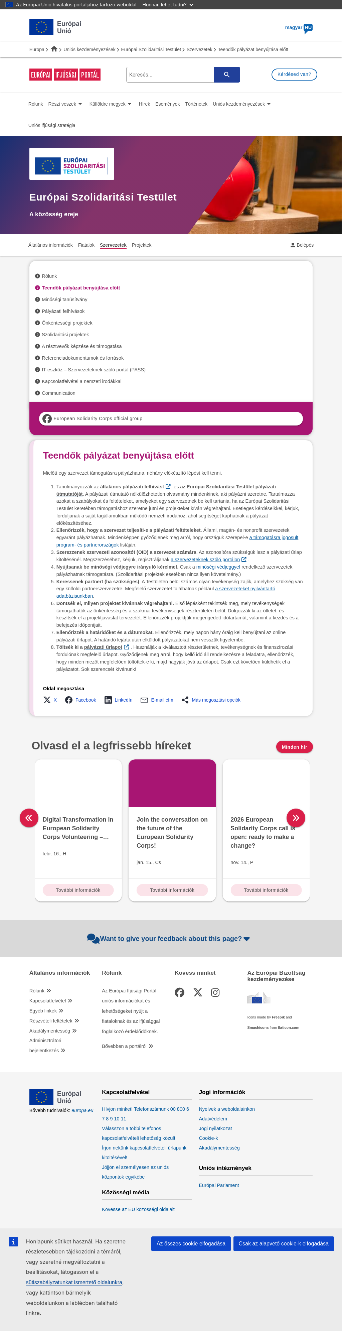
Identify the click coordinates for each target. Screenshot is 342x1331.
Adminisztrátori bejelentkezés (45, 1045)
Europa (36, 49)
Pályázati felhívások (63, 311)
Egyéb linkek (43, 1010)
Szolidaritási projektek (65, 334)
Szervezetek (199, 49)
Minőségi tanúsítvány (64, 299)
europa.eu (82, 1110)
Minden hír (294, 747)
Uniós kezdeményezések (89, 49)
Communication (58, 393)
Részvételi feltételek (50, 1020)
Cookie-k (208, 1138)
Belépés (305, 245)
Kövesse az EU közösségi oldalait (138, 1209)
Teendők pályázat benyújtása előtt (81, 287)
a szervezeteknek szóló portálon (205, 559)
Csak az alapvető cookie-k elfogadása (284, 1243)
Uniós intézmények (225, 1168)
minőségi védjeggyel (218, 567)
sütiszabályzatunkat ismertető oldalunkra (74, 1282)
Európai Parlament (219, 1185)
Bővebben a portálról (124, 1046)
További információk (78, 890)
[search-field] (182, 75)
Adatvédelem (213, 1118)
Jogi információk (222, 1092)
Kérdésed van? (294, 74)
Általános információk (59, 973)
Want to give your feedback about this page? (169, 939)
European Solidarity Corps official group (92, 418)
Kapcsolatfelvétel (47, 1000)
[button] (52, 700)
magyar (299, 27)
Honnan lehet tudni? (168, 4)
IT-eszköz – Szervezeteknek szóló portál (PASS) (94, 369)
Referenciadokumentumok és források (83, 358)
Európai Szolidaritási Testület (151, 49)
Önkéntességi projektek (67, 323)
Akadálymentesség (49, 1031)
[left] (29, 818)
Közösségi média (125, 1192)
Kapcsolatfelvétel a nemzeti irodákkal (82, 381)
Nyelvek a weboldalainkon (227, 1109)
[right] (315, 818)
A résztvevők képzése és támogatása (82, 346)
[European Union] (55, 1103)
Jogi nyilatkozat (215, 1128)
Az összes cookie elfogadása (191, 1243)
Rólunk (49, 276)
